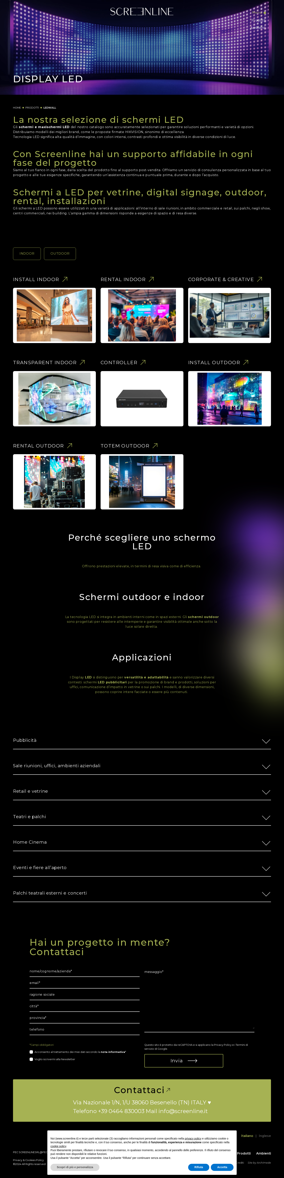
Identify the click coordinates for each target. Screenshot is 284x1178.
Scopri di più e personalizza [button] (75, 1167)
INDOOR (27, 253)
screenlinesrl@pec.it (34, 1152)
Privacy (17, 1160)
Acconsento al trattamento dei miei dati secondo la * (80, 1051)
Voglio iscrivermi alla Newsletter (55, 1059)
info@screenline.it (183, 1111)
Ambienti (258, 28)
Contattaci (142, 1090)
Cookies (30, 1160)
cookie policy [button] (58, 1146)
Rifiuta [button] (198, 1167)
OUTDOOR (59, 253)
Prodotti (258, 20)
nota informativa (113, 1051)
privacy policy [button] (193, 1138)
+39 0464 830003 (121, 1111)
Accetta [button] (222, 1167)
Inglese (265, 1136)
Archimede (264, 1162)
